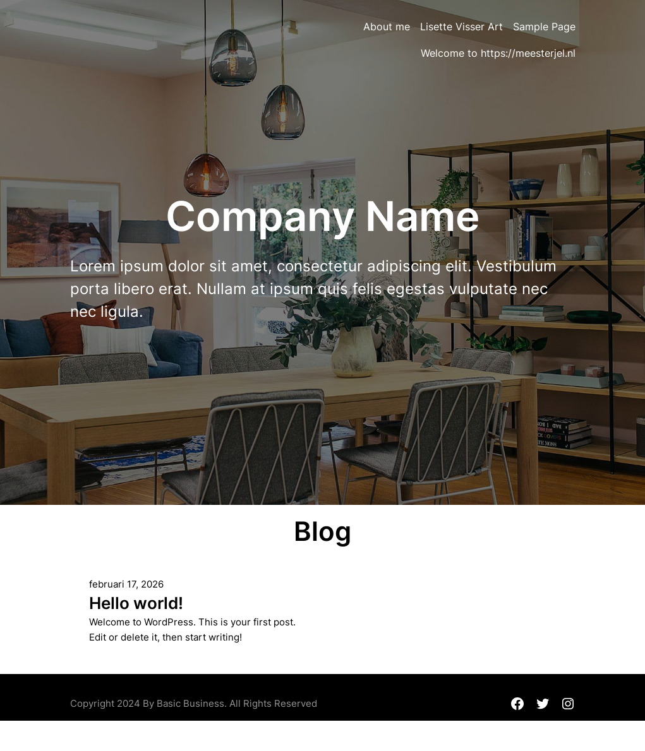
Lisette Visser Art (461, 26)
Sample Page (544, 26)
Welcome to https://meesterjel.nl (498, 53)
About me (386, 26)
